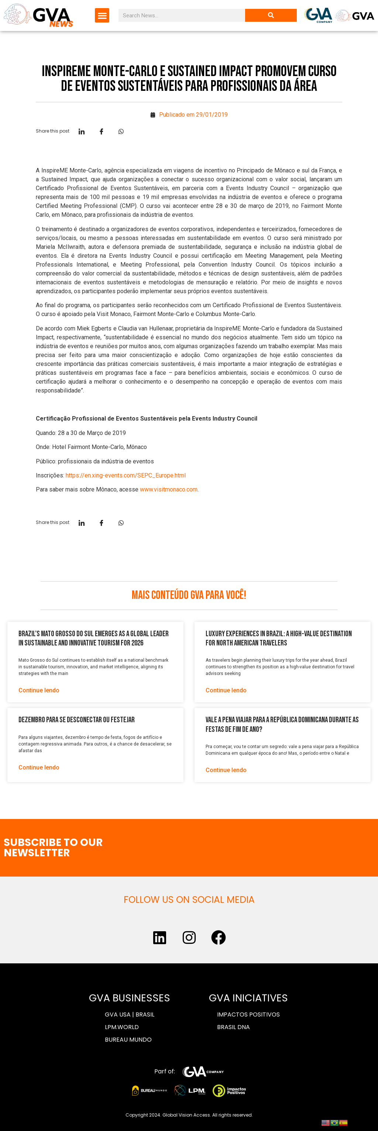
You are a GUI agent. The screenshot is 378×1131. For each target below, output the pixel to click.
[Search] (271, 15)
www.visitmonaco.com (168, 489)
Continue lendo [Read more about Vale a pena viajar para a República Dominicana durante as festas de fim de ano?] (226, 770)
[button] (102, 15)
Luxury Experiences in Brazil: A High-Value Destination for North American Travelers (279, 638)
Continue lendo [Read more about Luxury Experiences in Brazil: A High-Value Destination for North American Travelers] (226, 690)
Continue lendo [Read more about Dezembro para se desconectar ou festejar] (38, 767)
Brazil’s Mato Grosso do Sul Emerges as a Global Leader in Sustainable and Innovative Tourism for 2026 (93, 638)
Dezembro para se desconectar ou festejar (76, 719)
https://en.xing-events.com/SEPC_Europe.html (126, 475)
